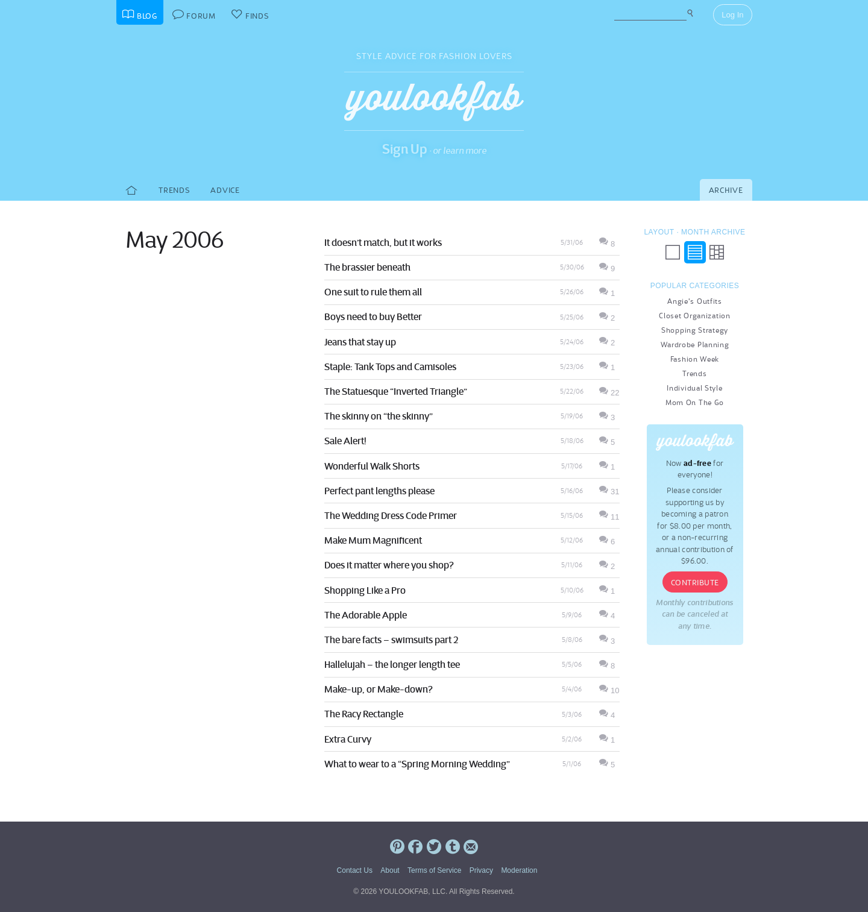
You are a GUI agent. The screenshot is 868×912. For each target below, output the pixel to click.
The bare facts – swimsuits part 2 (391, 640)
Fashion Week (694, 358)
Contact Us (355, 870)
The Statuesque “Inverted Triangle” (395, 391)
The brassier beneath (367, 267)
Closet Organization (694, 315)
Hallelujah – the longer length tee (392, 664)
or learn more (459, 150)
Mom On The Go (694, 402)
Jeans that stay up (360, 342)
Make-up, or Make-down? (378, 689)
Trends (174, 190)
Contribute (695, 582)
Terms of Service (434, 870)
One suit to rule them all (373, 292)
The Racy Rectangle (363, 714)
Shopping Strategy (694, 330)
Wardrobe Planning (695, 344)
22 (609, 392)
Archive (726, 190)
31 (609, 491)
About (389, 870)
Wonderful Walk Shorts (372, 466)
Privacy (481, 870)
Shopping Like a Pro (365, 590)
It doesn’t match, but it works (383, 242)
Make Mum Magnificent (373, 540)
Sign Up (404, 148)
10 (609, 690)
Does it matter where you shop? (389, 565)
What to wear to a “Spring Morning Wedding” (417, 764)
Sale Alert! (345, 441)
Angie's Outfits (694, 301)
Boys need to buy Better (373, 316)
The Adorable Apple (365, 615)
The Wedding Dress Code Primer (390, 515)
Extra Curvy (347, 739)
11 (609, 516)
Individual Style (694, 387)
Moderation (519, 870)
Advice (224, 190)
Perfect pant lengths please (379, 491)
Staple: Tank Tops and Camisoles (390, 366)
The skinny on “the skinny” (378, 416)
